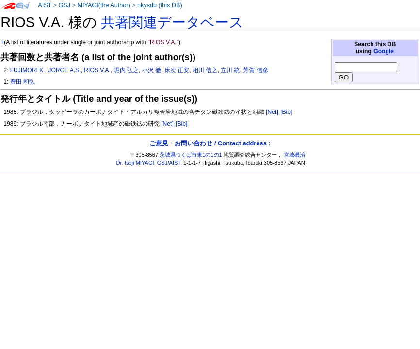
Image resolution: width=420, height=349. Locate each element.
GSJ (64, 5)
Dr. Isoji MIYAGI (135, 163)
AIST (44, 5)
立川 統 (230, 70)
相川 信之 (205, 70)
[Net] (272, 112)
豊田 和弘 (22, 82)
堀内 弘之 (126, 70)
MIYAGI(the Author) (103, 5)
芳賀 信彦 (255, 70)
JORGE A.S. (64, 70)
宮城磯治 (294, 155)
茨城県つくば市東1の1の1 (191, 155)
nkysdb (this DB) (159, 5)
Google (383, 51)
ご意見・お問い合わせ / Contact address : (209, 143)
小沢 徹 (151, 70)
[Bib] (286, 112)
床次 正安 (176, 70)
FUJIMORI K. (27, 70)
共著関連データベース (172, 22)
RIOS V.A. (97, 70)
